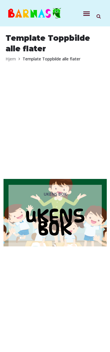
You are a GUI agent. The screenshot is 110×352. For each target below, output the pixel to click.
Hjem (11, 59)
